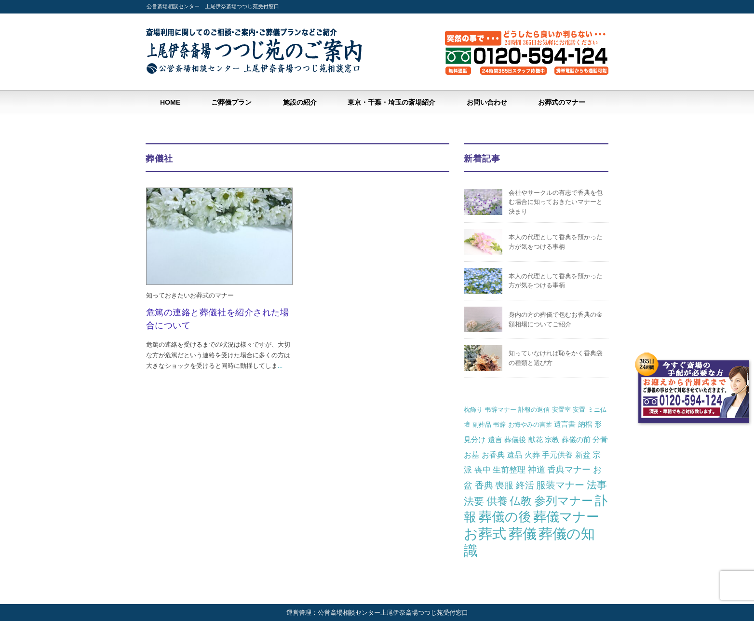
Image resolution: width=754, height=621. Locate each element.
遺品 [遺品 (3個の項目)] (514, 454)
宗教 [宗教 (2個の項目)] (552, 439)
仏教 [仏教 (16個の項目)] (521, 501)
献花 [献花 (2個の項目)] (535, 439)
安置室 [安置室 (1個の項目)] (561, 409)
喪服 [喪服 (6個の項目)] (504, 485)
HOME (170, 102)
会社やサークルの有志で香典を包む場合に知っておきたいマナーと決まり (556, 202)
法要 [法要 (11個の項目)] (474, 501)
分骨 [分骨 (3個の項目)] (600, 439)
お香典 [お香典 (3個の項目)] (493, 454)
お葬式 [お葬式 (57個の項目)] (485, 533)
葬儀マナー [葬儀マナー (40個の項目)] (566, 517)
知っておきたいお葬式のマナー (190, 295)
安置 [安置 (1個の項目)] (579, 409)
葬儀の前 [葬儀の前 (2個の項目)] (576, 439)
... (280, 365)
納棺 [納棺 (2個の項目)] (585, 424)
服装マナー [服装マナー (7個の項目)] (560, 485)
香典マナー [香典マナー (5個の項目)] (569, 469)
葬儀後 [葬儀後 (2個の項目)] (515, 439)
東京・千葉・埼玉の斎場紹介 (391, 102)
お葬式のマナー (561, 102)
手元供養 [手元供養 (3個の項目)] (557, 454)
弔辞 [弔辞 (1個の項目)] (499, 424)
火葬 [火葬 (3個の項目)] (532, 454)
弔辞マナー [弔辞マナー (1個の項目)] (500, 409)
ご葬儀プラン (231, 102)
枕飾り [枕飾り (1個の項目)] (473, 409)
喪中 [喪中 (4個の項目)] (482, 469)
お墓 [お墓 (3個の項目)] (471, 454)
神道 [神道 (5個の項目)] (536, 469)
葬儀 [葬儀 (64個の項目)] (523, 533)
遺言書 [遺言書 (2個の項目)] (565, 424)
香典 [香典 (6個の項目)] (484, 485)
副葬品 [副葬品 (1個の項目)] (481, 424)
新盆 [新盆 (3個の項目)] (583, 454)
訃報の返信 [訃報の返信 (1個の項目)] (534, 409)
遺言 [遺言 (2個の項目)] (495, 439)
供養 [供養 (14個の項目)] (497, 501)
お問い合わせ (487, 102)
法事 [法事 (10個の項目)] (597, 484)
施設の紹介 (300, 102)
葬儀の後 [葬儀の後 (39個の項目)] (505, 517)
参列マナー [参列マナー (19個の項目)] (563, 501)
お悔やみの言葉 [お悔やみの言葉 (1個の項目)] (530, 424)
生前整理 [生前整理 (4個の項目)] (509, 469)
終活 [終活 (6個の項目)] (525, 485)
